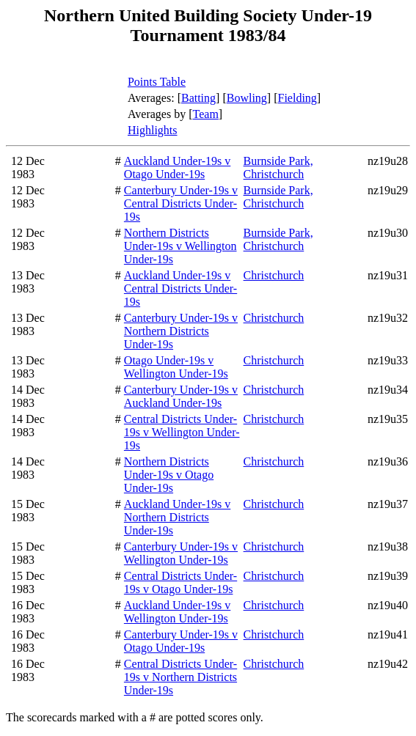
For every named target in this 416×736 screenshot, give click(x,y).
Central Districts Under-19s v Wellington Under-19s (182, 432)
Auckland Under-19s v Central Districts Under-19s (180, 288)
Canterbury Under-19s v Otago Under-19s (181, 641)
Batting (198, 98)
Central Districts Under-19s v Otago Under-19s (180, 582)
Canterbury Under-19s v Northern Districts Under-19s (181, 331)
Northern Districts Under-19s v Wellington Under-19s (180, 246)
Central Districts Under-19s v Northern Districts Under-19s (180, 677)
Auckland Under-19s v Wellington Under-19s (177, 612)
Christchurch (274, 275)
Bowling (247, 98)
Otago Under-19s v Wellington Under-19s (176, 367)
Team (206, 114)
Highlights (153, 130)
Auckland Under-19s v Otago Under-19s (177, 167)
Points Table (157, 82)
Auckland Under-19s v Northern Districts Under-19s (177, 517)
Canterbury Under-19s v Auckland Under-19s (181, 396)
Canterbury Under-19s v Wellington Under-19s (181, 553)
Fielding (297, 98)
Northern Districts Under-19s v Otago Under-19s (169, 474)
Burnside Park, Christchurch (278, 167)
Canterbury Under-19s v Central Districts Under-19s (181, 203)
